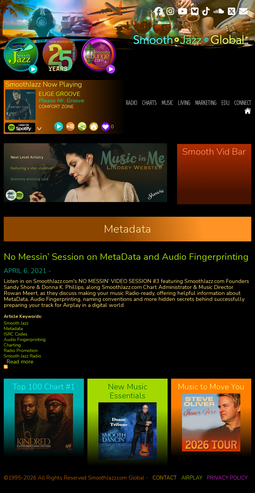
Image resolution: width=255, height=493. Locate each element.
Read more (19, 361)
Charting (12, 345)
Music (167, 103)
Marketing (205, 103)
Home (247, 110)
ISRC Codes (15, 334)
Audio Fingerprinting (25, 340)
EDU (225, 103)
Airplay (191, 477)
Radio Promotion (21, 350)
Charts (149, 103)
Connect (242, 103)
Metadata (13, 329)
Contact (164, 477)
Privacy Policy (227, 477)
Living (184, 103)
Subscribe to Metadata (6, 367)
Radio (131, 103)
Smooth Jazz (16, 323)
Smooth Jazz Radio (22, 356)
